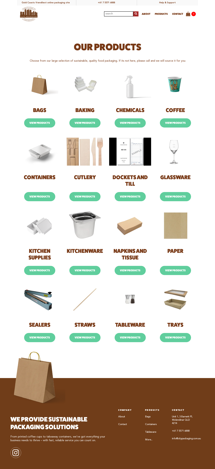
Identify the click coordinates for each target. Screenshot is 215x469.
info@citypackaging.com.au (184, 438)
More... (148, 439)
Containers (151, 424)
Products (161, 13)
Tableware (150, 432)
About (146, 13)
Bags (147, 416)
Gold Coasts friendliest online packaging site (46, 3)
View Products (39, 123)
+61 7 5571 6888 (106, 3)
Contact (177, 13)
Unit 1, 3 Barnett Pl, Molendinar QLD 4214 (182, 419)
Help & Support (167, 3)
